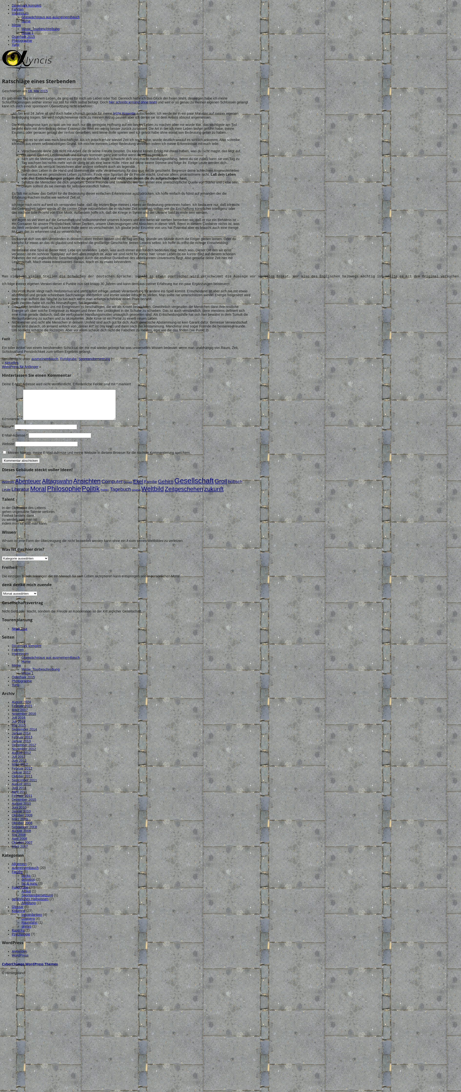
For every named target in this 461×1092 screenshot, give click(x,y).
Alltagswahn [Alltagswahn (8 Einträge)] (57, 488)
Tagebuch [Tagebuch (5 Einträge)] (120, 496)
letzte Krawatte (124, 113)
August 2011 (21, 791)
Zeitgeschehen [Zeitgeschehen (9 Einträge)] (184, 495)
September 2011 (24, 787)
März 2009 (20, 826)
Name (7, 433)
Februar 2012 (22, 775)
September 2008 (24, 834)
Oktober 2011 (22, 783)
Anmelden (19, 958)
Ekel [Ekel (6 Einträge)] (138, 488)
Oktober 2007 (22, 849)
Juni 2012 (19, 767)
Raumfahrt (29, 929)
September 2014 (24, 736)
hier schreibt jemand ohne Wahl (133, 102)
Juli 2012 (18, 763)
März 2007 (20, 853)
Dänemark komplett (26, 5)
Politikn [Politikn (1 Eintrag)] (104, 496)
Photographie (22, 40)
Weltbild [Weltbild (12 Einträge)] (152, 495)
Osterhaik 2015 (23, 37)
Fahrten (17, 9)
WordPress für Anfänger (20, 367)
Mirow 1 (27, 33)
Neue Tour (19, 635)
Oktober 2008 (22, 830)
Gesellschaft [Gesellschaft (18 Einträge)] (194, 487)
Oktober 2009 (22, 822)
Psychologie (21, 941)
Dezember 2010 (24, 806)
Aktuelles (12, 364)
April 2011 (19, 798)
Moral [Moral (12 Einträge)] (38, 495)
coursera (28, 925)
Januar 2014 (21, 740)
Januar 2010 (21, 818)
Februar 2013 (22, 744)
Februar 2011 (22, 802)
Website (8, 450)
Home (25, 21)
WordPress (20, 962)
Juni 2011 (19, 794)
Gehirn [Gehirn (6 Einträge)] (165, 488)
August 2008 (21, 837)
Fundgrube (68, 360)
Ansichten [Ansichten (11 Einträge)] (86, 487)
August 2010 (21, 810)
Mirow (16, 25)
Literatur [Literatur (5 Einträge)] (20, 496)
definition (28, 886)
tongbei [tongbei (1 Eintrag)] (136, 496)
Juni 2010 (19, 814)
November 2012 (24, 755)
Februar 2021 (22, 712)
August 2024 (21, 709)
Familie (17, 878)
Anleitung (28, 909)
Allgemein (19, 870)
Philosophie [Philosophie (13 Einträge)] (64, 495)
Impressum (20, 13)
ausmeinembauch (44, 360)
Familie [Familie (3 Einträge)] (150, 488)
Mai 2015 (19, 732)
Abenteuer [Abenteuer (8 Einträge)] (28, 488)
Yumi (15, 44)
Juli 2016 (18, 724)
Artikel (26, 898)
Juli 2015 (18, 728)
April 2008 (19, 845)
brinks (25, 882)
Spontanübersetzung (94, 360)
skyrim (26, 933)
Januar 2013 (21, 748)
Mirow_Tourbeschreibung (40, 29)
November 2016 (24, 720)
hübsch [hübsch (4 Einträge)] (235, 488)
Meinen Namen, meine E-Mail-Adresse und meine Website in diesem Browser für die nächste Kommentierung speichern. (99, 459)
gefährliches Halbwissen (30, 906)
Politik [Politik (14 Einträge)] (91, 495)
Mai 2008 (19, 841)
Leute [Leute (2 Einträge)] (6, 496)
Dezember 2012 (24, 752)
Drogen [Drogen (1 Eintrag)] (128, 488)
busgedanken (31, 921)
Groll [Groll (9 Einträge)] (221, 487)
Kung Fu (18, 937)
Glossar (17, 913)
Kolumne (18, 917)
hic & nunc (29, 890)
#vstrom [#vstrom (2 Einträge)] (8, 488)
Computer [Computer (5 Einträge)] (112, 488)
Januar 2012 (21, 779)
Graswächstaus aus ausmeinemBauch (50, 17)
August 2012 (21, 759)
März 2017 (20, 716)
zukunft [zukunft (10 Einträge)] (214, 495)
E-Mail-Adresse (15, 442)
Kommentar (12, 426)
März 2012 (20, 771)
